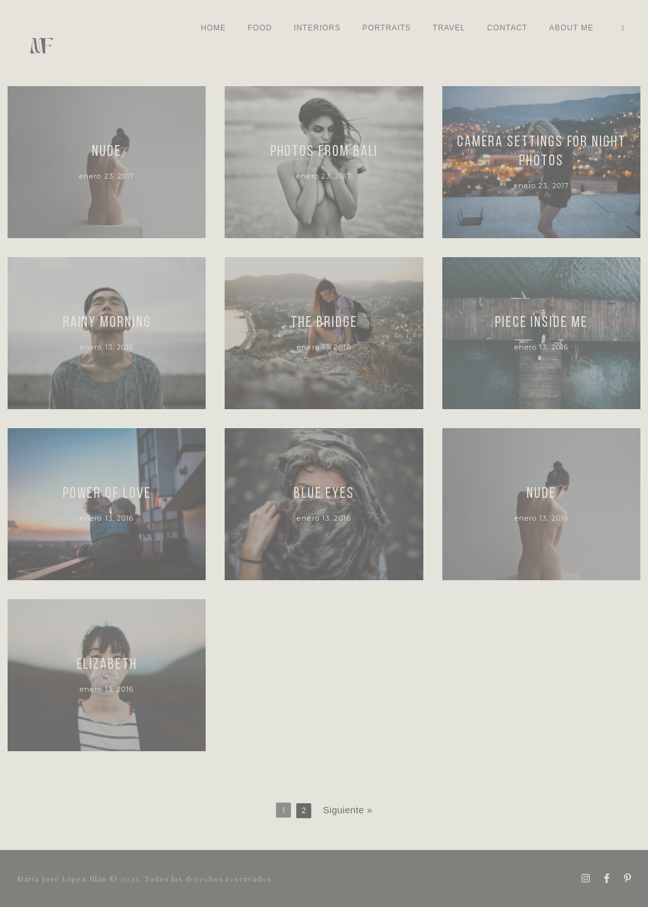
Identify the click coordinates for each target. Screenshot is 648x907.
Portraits (386, 27)
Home (213, 27)
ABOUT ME (571, 27)
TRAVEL (449, 27)
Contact (507, 27)
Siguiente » (347, 809)
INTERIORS (317, 27)
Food (259, 27)
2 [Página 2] (303, 810)
